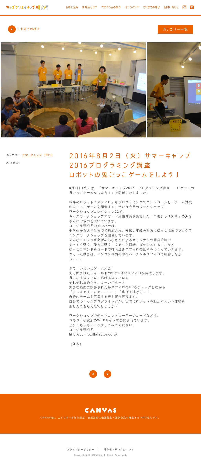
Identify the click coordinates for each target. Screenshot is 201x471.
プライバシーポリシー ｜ (83, 449)
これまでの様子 (151, 7)
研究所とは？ (90, 7)
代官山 (48, 155)
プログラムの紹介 (111, 7)
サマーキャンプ (32, 155)
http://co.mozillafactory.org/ (93, 334)
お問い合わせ (171, 7)
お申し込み (72, 7)
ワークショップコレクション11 (94, 211)
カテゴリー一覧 (175, 29)
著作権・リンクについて (119, 449)
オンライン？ (132, 7)
